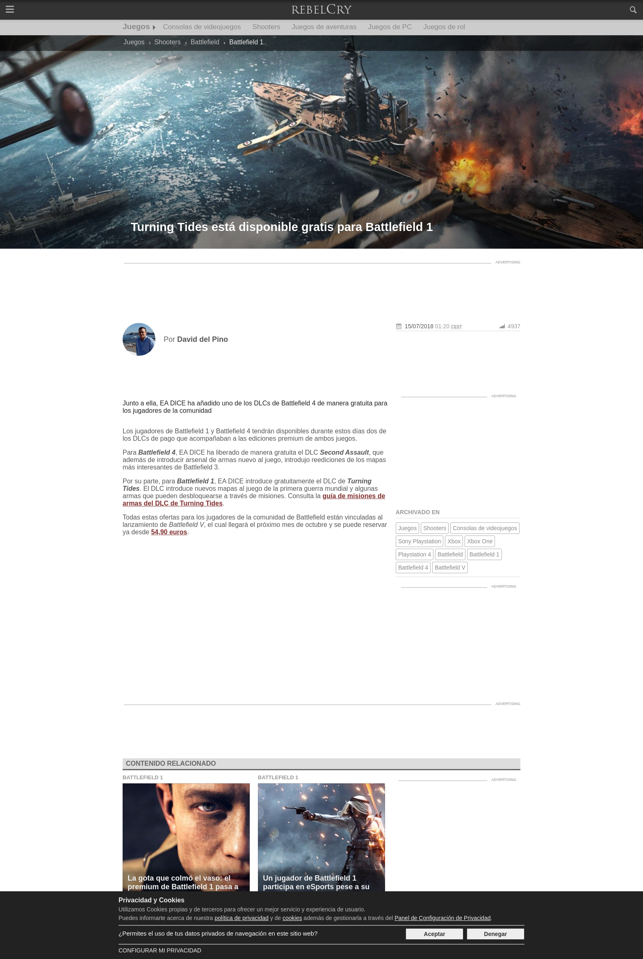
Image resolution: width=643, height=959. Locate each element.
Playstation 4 (414, 554)
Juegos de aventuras (324, 27)
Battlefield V (450, 567)
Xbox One (480, 541)
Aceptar (434, 934)
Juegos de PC (390, 27)
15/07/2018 (419, 326)
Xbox (454, 541)
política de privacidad (241, 918)
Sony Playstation (419, 541)
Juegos (136, 26)
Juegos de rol (444, 27)
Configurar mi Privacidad (160, 950)
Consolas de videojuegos (202, 27)
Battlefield (450, 554)
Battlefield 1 (484, 554)
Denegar (495, 934)
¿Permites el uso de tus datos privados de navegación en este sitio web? (218, 933)
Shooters (266, 27)
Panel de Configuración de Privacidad (442, 918)
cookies (292, 918)
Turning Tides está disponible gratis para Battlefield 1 (282, 226)
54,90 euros (169, 532)
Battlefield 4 (413, 567)
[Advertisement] (321, 286)
